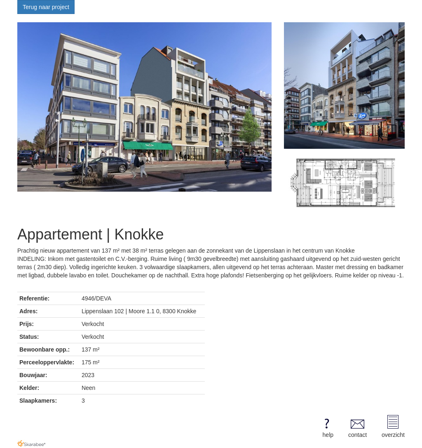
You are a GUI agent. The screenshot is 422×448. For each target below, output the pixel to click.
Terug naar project (46, 7)
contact (357, 426)
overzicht (393, 426)
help (326, 426)
